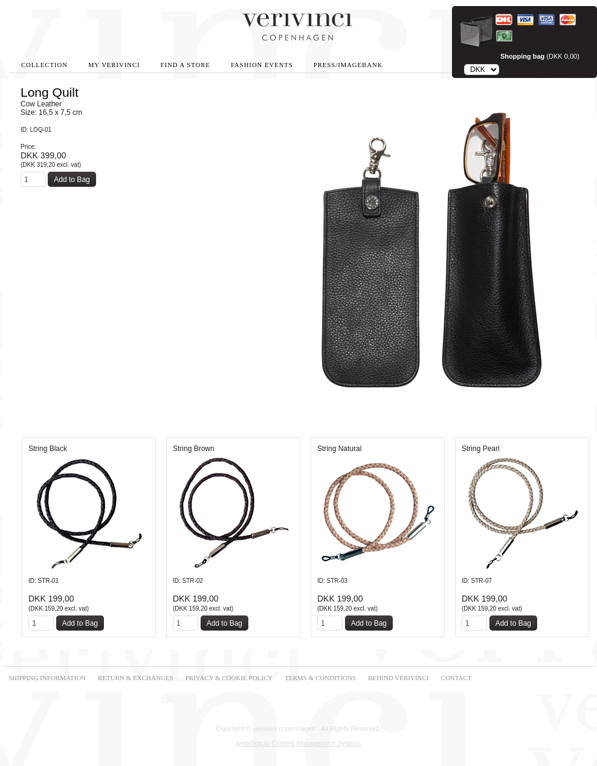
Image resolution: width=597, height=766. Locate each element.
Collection (44, 65)
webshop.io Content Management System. (298, 743)
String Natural (339, 448)
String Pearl (481, 448)
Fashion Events (262, 65)
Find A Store (185, 65)
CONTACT (456, 677)
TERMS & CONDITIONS (320, 677)
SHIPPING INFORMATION (47, 677)
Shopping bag (522, 56)
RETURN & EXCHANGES (135, 677)
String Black (47, 448)
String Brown (194, 448)
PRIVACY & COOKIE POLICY (229, 677)
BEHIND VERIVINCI (398, 677)
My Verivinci (114, 65)
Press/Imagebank (348, 65)
